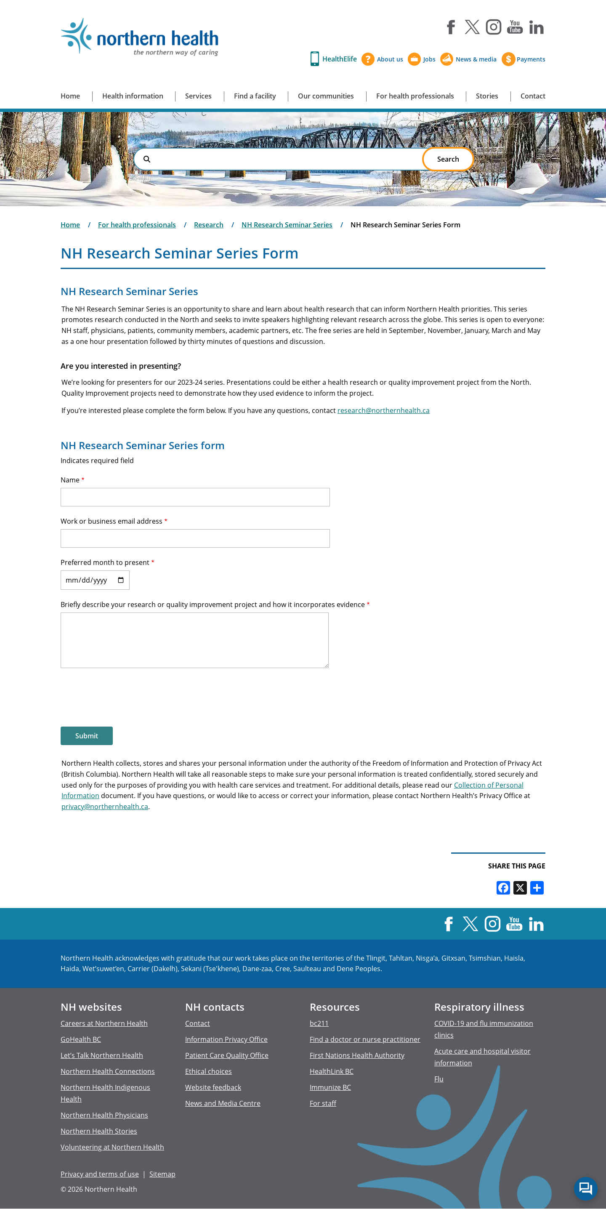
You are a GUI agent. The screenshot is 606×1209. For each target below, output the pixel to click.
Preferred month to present (105, 562)
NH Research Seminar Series (287, 224)
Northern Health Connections (108, 1071)
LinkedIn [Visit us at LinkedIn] (536, 27)
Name (70, 480)
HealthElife (339, 59)
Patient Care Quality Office (226, 1055)
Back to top (585, 1162)
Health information (132, 96)
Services (198, 96)
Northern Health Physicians (104, 1115)
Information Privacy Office (226, 1039)
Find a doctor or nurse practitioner (365, 1039)
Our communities (326, 96)
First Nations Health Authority (357, 1055)
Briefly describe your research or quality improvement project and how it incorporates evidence (213, 604)
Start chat (586, 1189)
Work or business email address (111, 521)
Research (208, 224)
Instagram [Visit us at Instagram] (493, 27)
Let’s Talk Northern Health (102, 1055)
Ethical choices (208, 1071)
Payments (531, 59)
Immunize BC (330, 1087)
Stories (487, 96)
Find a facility (255, 96)
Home (70, 96)
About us (390, 59)
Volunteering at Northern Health (112, 1147)
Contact (533, 96)
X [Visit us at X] (472, 27)
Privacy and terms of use (100, 1174)
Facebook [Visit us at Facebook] (451, 27)
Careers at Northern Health (104, 1023)
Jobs (429, 59)
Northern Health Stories (99, 1131)
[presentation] (125, 696)
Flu (439, 1079)
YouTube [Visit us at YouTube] (515, 27)
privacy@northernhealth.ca (104, 806)
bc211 (319, 1023)
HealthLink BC (332, 1071)
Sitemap (162, 1174)
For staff (323, 1103)
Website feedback (213, 1087)
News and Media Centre (222, 1103)
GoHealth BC (81, 1039)
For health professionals (415, 96)
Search (147, 159)
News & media (476, 59)
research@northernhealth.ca (384, 410)
